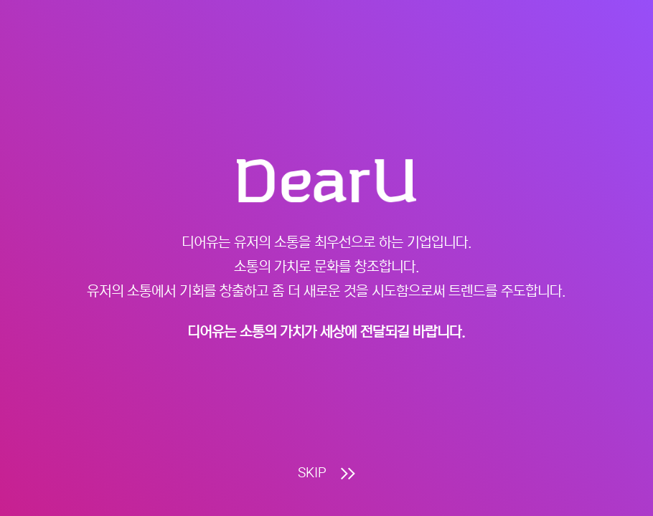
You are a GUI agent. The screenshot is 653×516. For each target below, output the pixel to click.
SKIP (326, 473)
